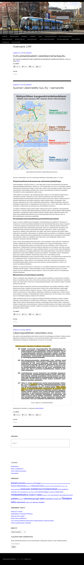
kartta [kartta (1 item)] (66, 486)
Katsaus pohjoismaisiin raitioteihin (21, 523)
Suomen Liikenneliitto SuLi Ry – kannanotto (38, 87)
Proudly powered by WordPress (9, 559)
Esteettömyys (20, 39)
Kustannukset (32, 39)
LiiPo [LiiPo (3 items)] (18, 492)
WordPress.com (27, 559)
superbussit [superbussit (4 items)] (57, 499)
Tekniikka (5, 42)
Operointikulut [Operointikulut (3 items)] (55, 495)
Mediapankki (14, 36)
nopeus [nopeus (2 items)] (45, 495)
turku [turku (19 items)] (13, 502)
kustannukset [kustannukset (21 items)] (50, 489)
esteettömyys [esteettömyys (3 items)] (29, 483)
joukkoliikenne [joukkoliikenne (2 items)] (57, 486)
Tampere (32, 36)
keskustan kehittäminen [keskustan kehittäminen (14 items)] (32, 489)
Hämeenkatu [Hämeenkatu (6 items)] (21, 486)
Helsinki (24, 36)
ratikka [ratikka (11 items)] (42, 499)
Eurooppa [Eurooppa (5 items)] (37, 483)
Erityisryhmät (7, 39)
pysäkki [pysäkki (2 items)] (21, 499)
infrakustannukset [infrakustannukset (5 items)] (37, 486)
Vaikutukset (16, 42)
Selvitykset (76, 39)
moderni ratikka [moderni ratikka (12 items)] (35, 495)
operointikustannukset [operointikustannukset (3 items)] (66, 495)
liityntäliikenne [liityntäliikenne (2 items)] (24, 492)
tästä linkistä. (40, 408)
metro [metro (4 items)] (61, 492)
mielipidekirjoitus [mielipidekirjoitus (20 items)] (19, 494)
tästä (18, 61)
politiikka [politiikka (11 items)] (15, 499)
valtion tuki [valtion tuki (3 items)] (29, 502)
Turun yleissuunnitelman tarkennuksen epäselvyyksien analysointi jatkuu (32, 520)
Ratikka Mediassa (63, 39)
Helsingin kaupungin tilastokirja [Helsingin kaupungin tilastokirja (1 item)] (63, 483)
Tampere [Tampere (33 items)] (67, 498)
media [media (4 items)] (57, 492)
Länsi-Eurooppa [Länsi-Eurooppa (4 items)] (43, 492)
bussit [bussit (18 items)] (14, 483)
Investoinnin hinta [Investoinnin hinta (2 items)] (48, 486)
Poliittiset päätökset (47, 39)
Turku (40, 36)
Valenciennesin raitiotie (18, 516)
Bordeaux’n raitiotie (16, 511)
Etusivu (4, 36)
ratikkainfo (29, 53)
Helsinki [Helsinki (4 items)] (13, 486)
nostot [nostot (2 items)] (48, 495)
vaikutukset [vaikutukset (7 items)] (20, 502)
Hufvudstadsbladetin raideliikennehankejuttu (39, 55)
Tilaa (13, 547)
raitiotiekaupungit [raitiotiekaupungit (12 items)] (31, 498)
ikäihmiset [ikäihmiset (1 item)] (29, 486)
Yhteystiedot (14, 473)
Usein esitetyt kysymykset (18, 471)
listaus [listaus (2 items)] (32, 492)
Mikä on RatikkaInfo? (17, 469)
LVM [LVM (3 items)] (36, 492)
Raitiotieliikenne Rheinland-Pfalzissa (22, 514)
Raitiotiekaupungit (65, 36)
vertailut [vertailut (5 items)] (41, 502)
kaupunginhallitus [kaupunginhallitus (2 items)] (15, 489)
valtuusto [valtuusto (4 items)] (35, 502)
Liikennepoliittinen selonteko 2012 (33, 332)
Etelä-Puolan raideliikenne (19, 518)
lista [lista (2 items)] (29, 492)
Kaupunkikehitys (50, 36)
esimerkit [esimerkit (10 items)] (21, 483)
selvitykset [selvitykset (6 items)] (49, 499)
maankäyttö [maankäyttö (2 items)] (52, 492)
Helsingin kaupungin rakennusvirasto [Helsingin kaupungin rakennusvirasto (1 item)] (49, 483)
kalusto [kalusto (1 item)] (63, 486)
